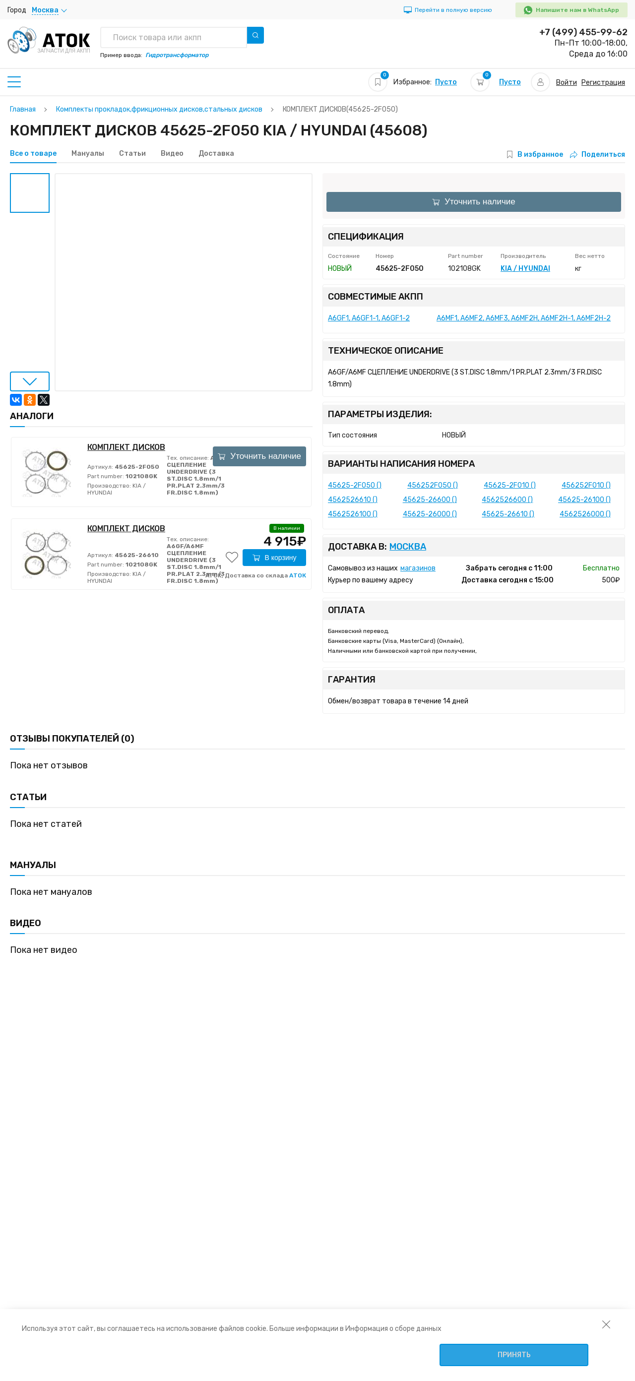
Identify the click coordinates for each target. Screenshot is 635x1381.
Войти (566, 82)
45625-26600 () (430, 500)
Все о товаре (33, 154)
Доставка (216, 154)
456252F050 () (432, 485)
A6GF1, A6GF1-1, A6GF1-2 (369, 318)
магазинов (418, 568)
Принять (514, 1355)
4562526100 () (353, 514)
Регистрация (603, 82)
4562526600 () (507, 500)
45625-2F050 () (354, 485)
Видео (172, 154)
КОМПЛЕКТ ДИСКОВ (126, 447)
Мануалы (87, 154)
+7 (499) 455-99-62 (583, 32)
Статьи (132, 154)
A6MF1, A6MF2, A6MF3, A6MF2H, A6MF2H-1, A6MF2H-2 (524, 318)
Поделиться (597, 154)
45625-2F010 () (510, 485)
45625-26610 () (508, 514)
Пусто (446, 82)
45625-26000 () (430, 514)
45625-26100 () (584, 500)
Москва (407, 547)
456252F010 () (586, 485)
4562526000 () (585, 514)
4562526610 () (353, 500)
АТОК (297, 575)
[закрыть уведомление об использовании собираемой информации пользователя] (606, 1324)
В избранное (540, 154)
